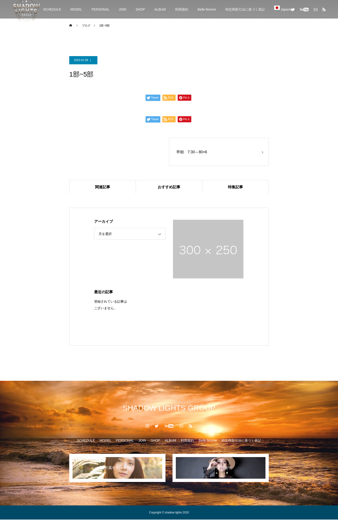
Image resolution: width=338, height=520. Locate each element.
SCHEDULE (52, 9)
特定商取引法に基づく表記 (245, 9)
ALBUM (160, 9)
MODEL (76, 9)
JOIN (122, 9)
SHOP (140, 9)
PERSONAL (100, 9)
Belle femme (207, 9)
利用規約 (181, 9)
